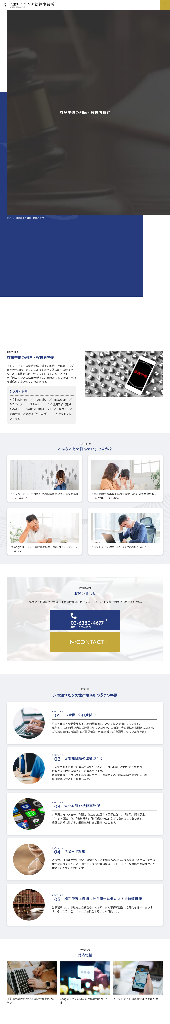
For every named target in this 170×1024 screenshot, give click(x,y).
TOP (9, 218)
